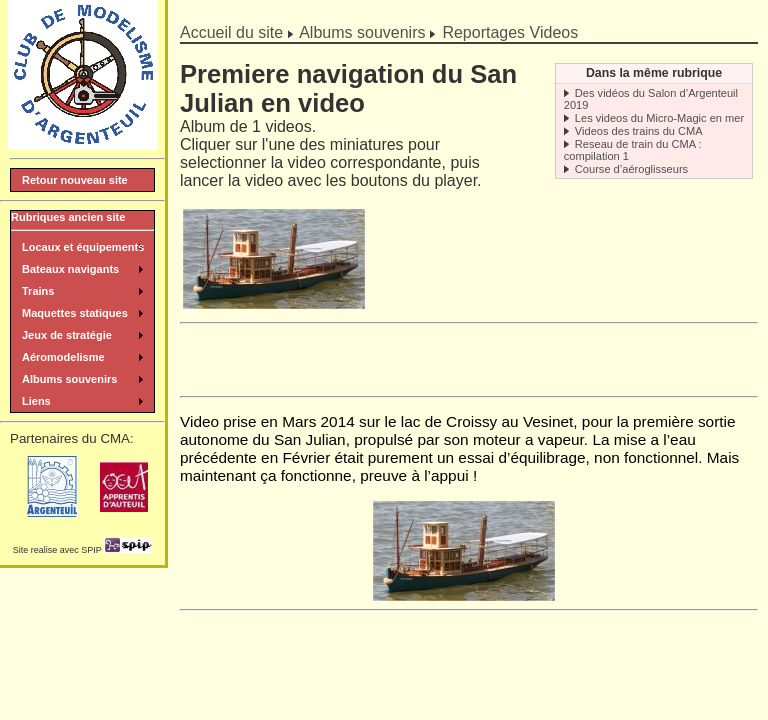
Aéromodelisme (63, 357)
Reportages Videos (510, 32)
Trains (38, 291)
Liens (36, 401)
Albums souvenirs (362, 32)
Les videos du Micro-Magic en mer (659, 118)
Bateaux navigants (70, 269)
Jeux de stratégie (67, 335)
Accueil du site (231, 32)
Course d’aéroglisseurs (631, 169)
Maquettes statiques (75, 313)
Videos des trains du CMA (639, 131)
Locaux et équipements (83, 247)
